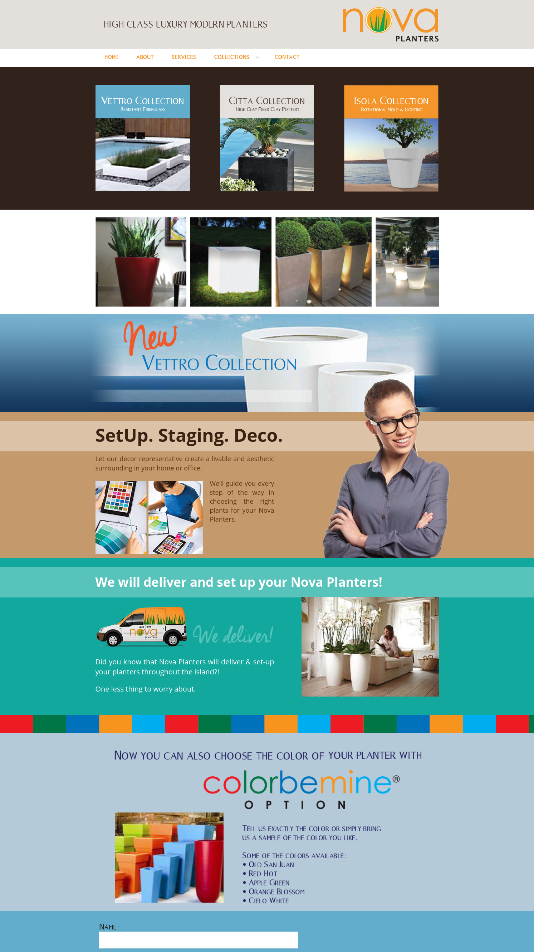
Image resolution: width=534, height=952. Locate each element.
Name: (109, 926)
